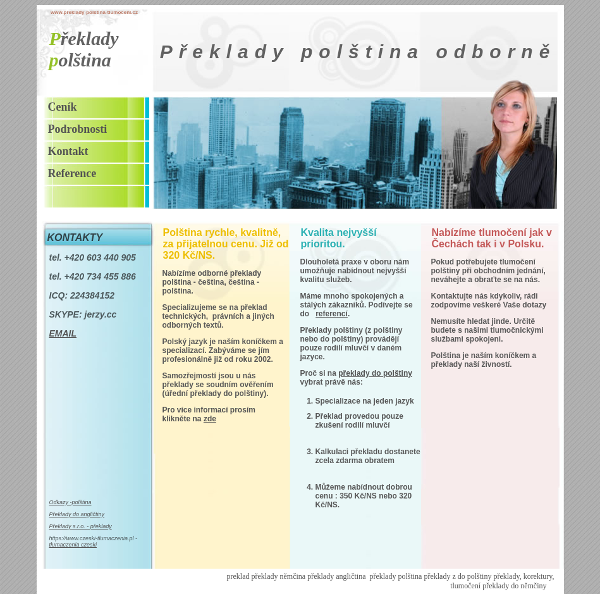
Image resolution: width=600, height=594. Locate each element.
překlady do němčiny (514, 585)
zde (210, 418)
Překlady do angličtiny (77, 514)
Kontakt (68, 151)
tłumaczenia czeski (73, 544)
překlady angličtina (336, 576)
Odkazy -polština (70, 502)
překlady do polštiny (375, 373)
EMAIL (63, 333)
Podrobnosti (77, 129)
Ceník (62, 107)
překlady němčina (279, 576)
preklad (239, 576)
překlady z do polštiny (457, 576)
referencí (331, 313)
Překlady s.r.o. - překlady (80, 526)
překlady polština (395, 576)
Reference (72, 173)
